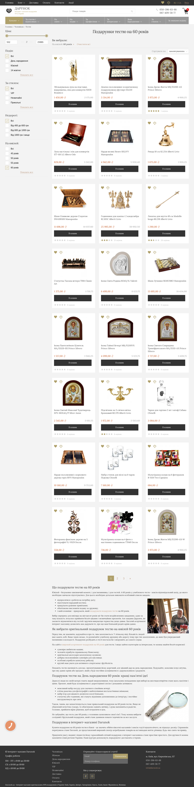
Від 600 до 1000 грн (20, 130)
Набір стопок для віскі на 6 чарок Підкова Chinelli (118, 475)
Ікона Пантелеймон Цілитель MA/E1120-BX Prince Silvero (69, 346)
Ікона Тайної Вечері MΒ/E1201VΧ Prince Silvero (118, 346)
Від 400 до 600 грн (20, 125)
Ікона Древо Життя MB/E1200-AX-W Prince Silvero (166, 540)
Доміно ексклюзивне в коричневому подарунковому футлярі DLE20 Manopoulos (119, 89)
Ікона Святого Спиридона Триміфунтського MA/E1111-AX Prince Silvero (167, 348)
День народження (19, 60)
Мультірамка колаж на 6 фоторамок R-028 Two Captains (166, 475)
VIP (12, 93)
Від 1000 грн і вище (20, 134)
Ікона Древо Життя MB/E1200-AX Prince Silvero (165, 88)
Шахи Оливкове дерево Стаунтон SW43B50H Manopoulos (70, 217)
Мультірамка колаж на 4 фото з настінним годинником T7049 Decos (119, 540)
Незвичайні (16, 97)
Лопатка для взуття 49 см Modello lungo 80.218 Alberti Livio (165, 217)
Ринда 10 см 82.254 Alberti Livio (163, 151)
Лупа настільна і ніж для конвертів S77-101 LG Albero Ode (71, 152)
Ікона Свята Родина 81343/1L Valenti (119, 280)
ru (175, 3)
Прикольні (16, 102)
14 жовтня (16, 70)
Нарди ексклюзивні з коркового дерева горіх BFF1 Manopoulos (70, 475)
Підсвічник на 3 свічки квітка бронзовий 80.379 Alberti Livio (116, 411)
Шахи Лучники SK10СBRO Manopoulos (167, 280)
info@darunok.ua (153, 767)
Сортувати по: (159, 50)
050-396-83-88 (166, 9)
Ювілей (14, 65)
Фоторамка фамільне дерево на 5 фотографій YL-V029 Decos (71, 540)
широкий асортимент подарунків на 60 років (83, 644)
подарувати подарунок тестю (104, 610)
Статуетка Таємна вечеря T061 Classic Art (73, 281)
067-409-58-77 (168, 12)
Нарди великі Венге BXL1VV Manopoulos (115, 152)
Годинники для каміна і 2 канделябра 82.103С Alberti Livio (120, 217)
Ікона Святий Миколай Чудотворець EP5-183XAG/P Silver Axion (72, 411)
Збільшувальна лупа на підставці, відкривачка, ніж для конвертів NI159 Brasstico (72, 89)
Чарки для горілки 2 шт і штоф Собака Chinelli (167, 411)
